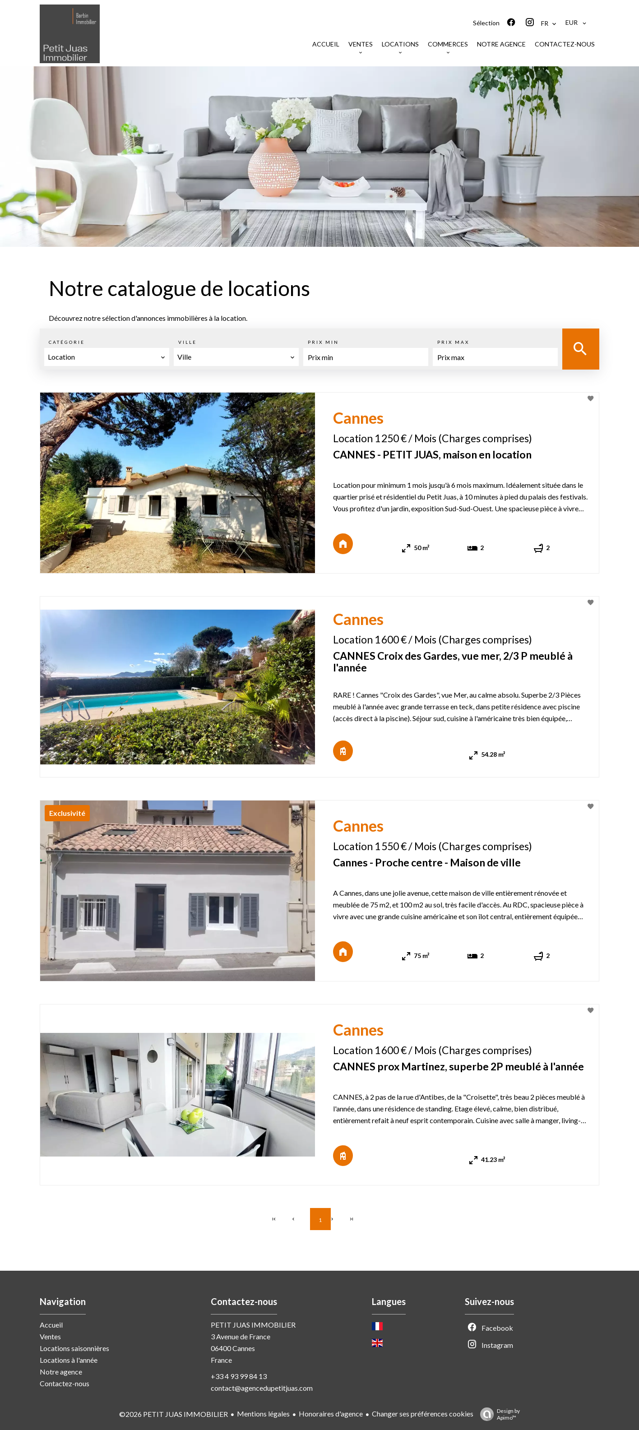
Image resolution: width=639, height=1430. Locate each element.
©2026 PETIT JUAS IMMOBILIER (173, 1414)
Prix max (453, 342)
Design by (498, 1414)
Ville (187, 342)
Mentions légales (263, 1413)
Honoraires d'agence (331, 1413)
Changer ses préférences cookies (422, 1413)
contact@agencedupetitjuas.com (262, 1388)
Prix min (323, 342)
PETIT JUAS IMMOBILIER (253, 1324)
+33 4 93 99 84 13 (239, 1376)
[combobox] (106, 357)
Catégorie (67, 342)
